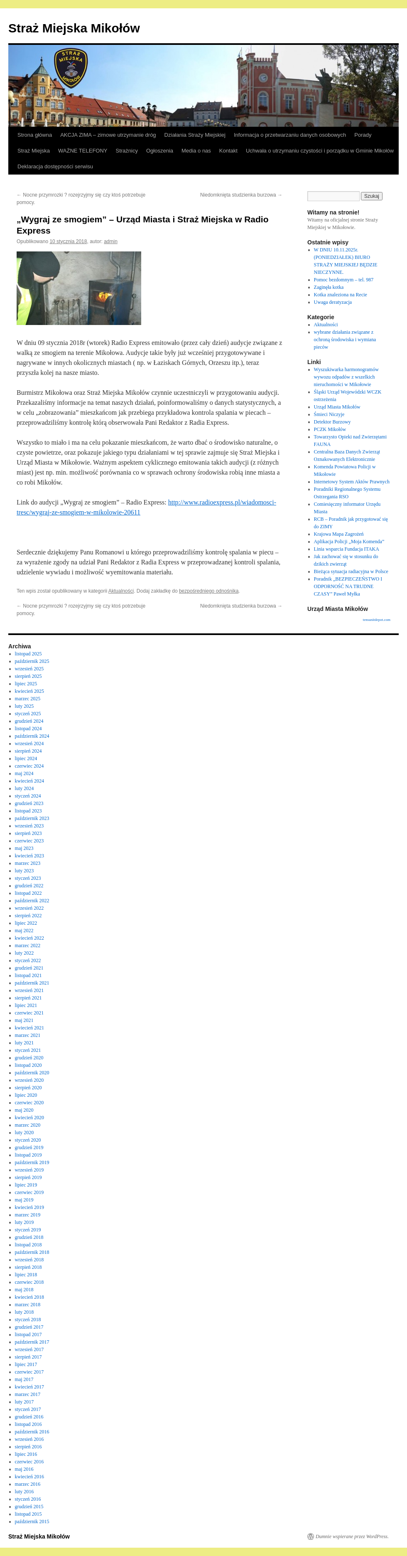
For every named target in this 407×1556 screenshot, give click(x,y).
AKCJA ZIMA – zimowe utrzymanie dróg (108, 135)
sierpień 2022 (28, 915)
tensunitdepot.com (376, 620)
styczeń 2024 (28, 796)
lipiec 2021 (26, 1005)
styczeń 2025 (28, 713)
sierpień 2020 (28, 1088)
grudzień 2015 (29, 1506)
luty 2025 (24, 706)
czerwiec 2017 (29, 1372)
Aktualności (121, 591)
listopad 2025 (28, 654)
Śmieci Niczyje (329, 414)
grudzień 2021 (29, 968)
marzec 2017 (28, 1394)
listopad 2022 (28, 893)
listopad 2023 (28, 811)
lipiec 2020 (26, 1095)
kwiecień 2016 (29, 1477)
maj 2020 (24, 1110)
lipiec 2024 (26, 758)
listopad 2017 (28, 1334)
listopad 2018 (28, 1245)
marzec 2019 (28, 1215)
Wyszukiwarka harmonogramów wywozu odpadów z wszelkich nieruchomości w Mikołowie (346, 377)
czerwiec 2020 (29, 1102)
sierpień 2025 (28, 676)
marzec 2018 (28, 1304)
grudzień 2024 (29, 721)
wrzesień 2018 (29, 1260)
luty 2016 (24, 1491)
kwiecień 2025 (29, 691)
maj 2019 (24, 1200)
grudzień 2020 (29, 1058)
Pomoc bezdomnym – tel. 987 (344, 280)
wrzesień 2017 (29, 1349)
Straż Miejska (33, 151)
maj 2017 (24, 1379)
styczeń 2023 (28, 878)
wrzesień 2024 (29, 743)
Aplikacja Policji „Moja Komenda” (349, 541)
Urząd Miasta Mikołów (337, 407)
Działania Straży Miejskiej (195, 135)
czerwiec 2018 (29, 1282)
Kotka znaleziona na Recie (340, 295)
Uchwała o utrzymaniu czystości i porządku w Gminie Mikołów (320, 151)
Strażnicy (127, 151)
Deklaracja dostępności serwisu (55, 166)
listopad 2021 (28, 975)
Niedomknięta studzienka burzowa (241, 195)
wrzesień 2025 (29, 669)
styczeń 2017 (28, 1409)
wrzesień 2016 (29, 1439)
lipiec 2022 (26, 923)
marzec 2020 (28, 1125)
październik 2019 (32, 1162)
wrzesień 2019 (29, 1170)
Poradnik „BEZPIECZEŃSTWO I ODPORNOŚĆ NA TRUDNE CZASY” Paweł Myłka (348, 586)
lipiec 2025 (26, 684)
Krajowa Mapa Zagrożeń (339, 534)
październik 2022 (32, 901)
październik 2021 (32, 983)
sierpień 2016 (28, 1447)
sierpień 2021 (28, 998)
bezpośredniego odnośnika (208, 591)
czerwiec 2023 (29, 841)
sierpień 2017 (28, 1357)
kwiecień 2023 (29, 856)
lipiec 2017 (26, 1364)
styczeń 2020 (28, 1140)
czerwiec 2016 (29, 1462)
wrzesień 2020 (29, 1080)
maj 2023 (24, 848)
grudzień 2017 (29, 1327)
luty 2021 (24, 1043)
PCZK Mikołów (330, 429)
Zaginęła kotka (329, 287)
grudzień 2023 (29, 803)
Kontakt (228, 151)
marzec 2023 (28, 863)
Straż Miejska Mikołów (74, 28)
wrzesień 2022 (29, 908)
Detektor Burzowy (332, 422)
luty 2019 (24, 1222)
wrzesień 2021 (29, 990)
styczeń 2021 (28, 1050)
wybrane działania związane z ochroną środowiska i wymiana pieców (345, 339)
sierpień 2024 (28, 751)
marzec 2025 (28, 699)
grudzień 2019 (29, 1147)
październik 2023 (32, 818)
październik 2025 (32, 661)
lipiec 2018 (26, 1275)
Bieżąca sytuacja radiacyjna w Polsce (351, 571)
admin (111, 241)
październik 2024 (32, 736)
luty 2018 (24, 1312)
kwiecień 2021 (29, 1028)
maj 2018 (24, 1290)
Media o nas (196, 151)
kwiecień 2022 (29, 938)
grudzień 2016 (29, 1417)
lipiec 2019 (26, 1185)
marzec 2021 (28, 1035)
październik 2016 (32, 1432)
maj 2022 (24, 930)
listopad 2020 (28, 1065)
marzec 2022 (28, 945)
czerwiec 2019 (29, 1192)
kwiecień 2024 (29, 781)
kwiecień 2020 (29, 1117)
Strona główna (34, 135)
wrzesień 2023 (29, 826)
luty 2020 (24, 1132)
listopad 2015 (28, 1514)
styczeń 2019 (28, 1230)
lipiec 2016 (26, 1454)
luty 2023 (24, 871)
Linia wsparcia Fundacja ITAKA (346, 549)
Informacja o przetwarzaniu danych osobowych (290, 135)
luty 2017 (24, 1402)
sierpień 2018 (28, 1267)
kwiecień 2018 (29, 1297)
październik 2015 (32, 1521)
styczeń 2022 (28, 960)
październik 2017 (32, 1342)
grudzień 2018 (29, 1237)
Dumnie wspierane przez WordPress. (352, 1536)
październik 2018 (32, 1252)
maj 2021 (24, 1020)
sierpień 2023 (28, 833)
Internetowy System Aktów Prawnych (352, 482)
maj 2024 (24, 773)
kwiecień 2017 (29, 1387)
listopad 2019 (28, 1155)
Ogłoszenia (159, 151)
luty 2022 (24, 953)
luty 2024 (24, 788)
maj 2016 (24, 1469)
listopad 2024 (28, 728)
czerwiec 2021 (29, 1013)
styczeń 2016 (28, 1499)
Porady (362, 135)
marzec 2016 (28, 1484)
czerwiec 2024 (29, 766)
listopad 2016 (28, 1424)
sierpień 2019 (28, 1177)
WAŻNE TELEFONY (82, 151)
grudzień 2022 (29, 886)
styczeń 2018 (28, 1319)
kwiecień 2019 (29, 1207)
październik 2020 (32, 1073)
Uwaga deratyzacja (333, 302)
